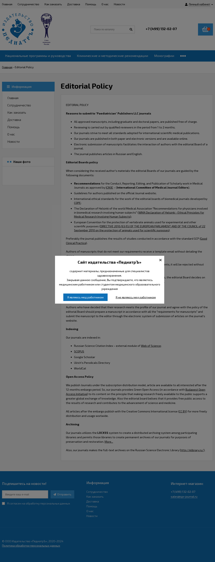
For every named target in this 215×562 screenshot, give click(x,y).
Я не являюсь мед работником (136, 297)
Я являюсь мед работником (85, 297)
